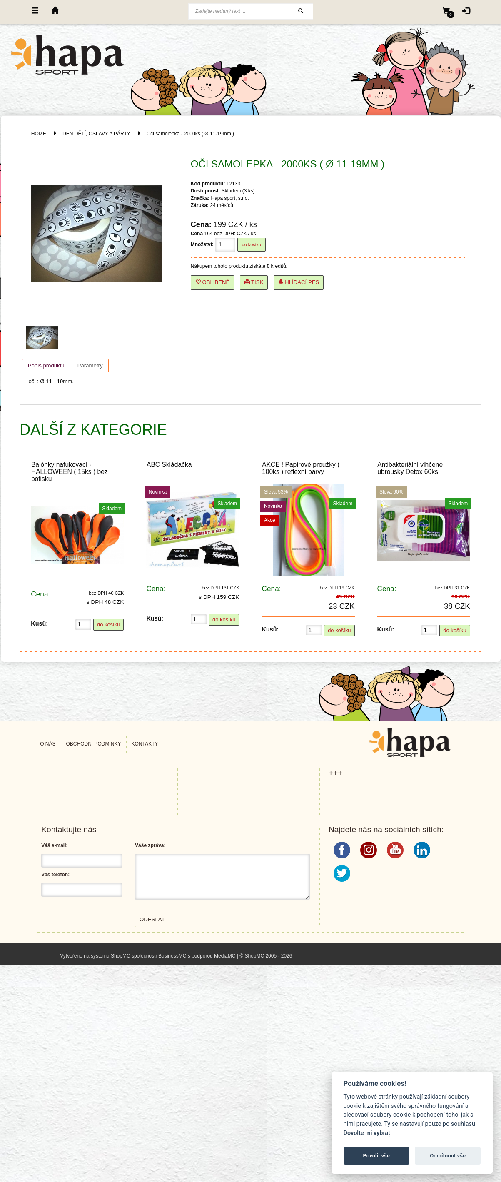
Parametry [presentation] (90, 365)
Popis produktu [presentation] (46, 365)
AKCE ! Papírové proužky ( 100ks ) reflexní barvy (300, 468)
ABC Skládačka (169, 464)
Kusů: (39, 623)
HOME (38, 134)
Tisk (254, 282)
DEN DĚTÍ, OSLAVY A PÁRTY (97, 134)
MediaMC (224, 956)
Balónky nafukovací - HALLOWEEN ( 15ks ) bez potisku (69, 471)
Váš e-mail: (54, 845)
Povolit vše (376, 1155)
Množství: (202, 244)
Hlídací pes (298, 282)
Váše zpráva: (150, 845)
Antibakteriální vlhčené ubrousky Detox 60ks (410, 468)
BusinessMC (172, 956)
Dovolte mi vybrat (367, 1133)
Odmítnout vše (448, 1155)
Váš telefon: (55, 875)
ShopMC (120, 956)
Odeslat (152, 919)
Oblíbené (212, 282)
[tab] (46, 365)
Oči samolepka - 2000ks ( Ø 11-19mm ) (190, 134)
